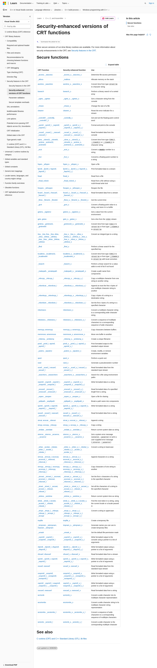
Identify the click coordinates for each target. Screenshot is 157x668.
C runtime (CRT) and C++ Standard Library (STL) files (62, 639)
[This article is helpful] (147, 34)
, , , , (47, 576)
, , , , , (48, 142)
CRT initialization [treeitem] (13, 131)
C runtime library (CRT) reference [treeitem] (17, 32)
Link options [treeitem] (11, 119)
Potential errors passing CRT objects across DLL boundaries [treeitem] (18, 124)
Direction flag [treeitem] (12, 77)
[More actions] (118, 18)
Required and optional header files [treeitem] (18, 46)
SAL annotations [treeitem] (13, 107)
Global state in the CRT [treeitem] (16, 135)
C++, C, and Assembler (54, 18)
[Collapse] (30, 16)
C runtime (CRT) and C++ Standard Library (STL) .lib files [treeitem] (19, 145)
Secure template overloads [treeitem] (19, 102)
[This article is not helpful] (150, 34)
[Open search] (145, 3)
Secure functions (134, 23)
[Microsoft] (4, 3)
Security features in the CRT (83, 51)
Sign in (151, 3)
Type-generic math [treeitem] (14, 140)
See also (130, 26)
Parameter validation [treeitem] (17, 98)
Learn (39, 18)
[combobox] (17, 22)
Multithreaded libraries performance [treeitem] (15, 112)
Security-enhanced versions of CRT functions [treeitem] (19, 91)
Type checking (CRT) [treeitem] (15, 72)
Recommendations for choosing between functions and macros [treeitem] (17, 60)
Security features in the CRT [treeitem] (19, 86)
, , (48, 200)
